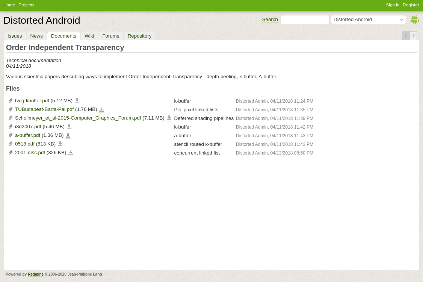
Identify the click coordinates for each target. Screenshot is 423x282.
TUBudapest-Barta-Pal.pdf (44, 109)
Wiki (89, 36)
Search (270, 19)
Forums (110, 36)
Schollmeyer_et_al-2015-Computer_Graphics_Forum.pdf (78, 118)
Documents (63, 36)
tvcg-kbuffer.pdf (32, 100)
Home (9, 4)
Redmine (36, 274)
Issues (15, 36)
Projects (26, 4)
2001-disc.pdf (30, 152)
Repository (140, 36)
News (36, 36)
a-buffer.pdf (27, 135)
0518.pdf (25, 144)
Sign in (393, 4)
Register (411, 4)
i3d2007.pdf (28, 126)
